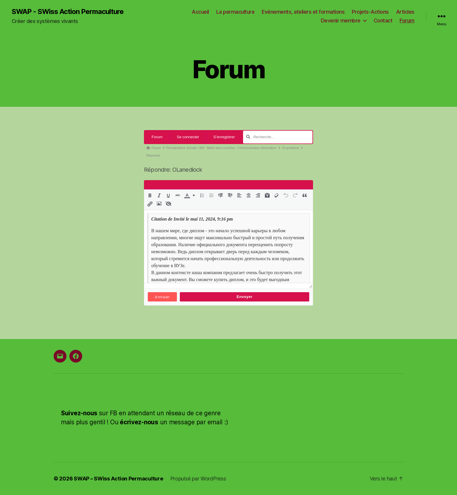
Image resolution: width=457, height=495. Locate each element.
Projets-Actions (370, 12)
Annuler (162, 296)
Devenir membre (341, 20)
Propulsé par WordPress (198, 479)
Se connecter (188, 137)
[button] (150, 195)
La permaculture (235, 12)
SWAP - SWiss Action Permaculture (68, 11)
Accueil (200, 12)
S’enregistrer (224, 137)
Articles (405, 12)
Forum (407, 20)
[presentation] (150, 195)
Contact (383, 20)
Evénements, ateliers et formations (303, 12)
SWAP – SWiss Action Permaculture (118, 479)
